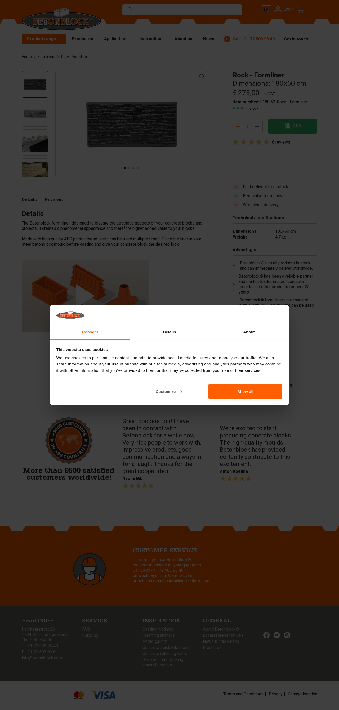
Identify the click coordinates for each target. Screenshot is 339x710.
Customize (169, 391)
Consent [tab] (90, 332)
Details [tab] (169, 332)
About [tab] (249, 332)
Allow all (245, 391)
